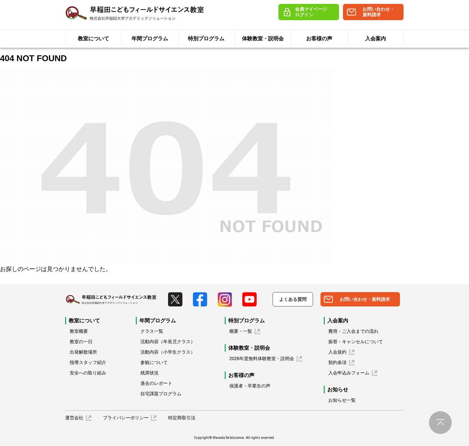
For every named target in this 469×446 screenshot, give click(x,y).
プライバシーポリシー (126, 417)
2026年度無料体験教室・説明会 (261, 358)
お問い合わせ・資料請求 (378, 12)
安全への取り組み (88, 372)
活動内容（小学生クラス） (167, 352)
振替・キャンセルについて (355, 341)
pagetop (440, 422)
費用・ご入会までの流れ (353, 331)
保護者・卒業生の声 (249, 385)
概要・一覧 (240, 331)
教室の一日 (81, 341)
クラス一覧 (151, 331)
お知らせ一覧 (342, 400)
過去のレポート (156, 383)
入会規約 (337, 352)
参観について (154, 362)
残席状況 (149, 372)
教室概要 (79, 331)
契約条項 (337, 362)
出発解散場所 (83, 352)
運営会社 (74, 417)
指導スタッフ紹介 (88, 362)
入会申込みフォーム (348, 372)
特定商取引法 (181, 417)
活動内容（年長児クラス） (167, 341)
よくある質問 (292, 299)
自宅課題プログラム (160, 393)
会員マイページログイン (311, 12)
